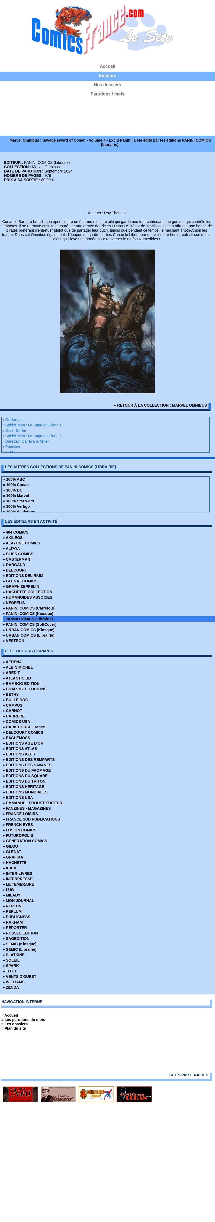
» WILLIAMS (14, 982)
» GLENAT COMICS (20, 581)
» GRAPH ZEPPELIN (21, 586)
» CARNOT (12, 711)
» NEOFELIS (14, 603)
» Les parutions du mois (23, 1019)
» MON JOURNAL (18, 900)
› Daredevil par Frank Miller (26, 441)
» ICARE (10, 868)
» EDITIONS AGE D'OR (23, 743)
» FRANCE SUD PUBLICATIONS (31, 819)
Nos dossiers (107, 84)
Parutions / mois (107, 94)
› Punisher (11, 447)
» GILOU (10, 846)
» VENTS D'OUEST (19, 976)
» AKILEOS (13, 537)
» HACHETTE (15, 862)
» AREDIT (11, 673)
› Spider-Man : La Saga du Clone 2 (32, 436)
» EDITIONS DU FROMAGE (27, 770)
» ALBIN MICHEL (18, 667)
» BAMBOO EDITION (21, 683)
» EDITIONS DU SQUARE (25, 776)
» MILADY (11, 895)
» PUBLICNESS (16, 917)
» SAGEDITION (16, 938)
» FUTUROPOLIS (18, 835)
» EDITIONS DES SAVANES (27, 765)
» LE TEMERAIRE (18, 884)
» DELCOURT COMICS (23, 732)
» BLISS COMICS (18, 554)
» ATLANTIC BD (17, 678)
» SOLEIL (11, 960)
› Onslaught (13, 419)
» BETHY (11, 694)
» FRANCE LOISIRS (20, 814)
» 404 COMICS (15, 532)
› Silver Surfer (14, 430)
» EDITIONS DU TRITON (24, 781)
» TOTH (9, 971)
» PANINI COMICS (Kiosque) (28, 613)
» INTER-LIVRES (17, 873)
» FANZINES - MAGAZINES (27, 808)
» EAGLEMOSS (16, 738)
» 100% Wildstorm (19, 512)
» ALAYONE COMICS (21, 543)
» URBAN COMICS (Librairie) (28, 635)
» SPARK (11, 965)
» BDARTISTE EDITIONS (25, 689)
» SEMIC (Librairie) (19, 949)
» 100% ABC (14, 479)
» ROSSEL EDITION (20, 933)
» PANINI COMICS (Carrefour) (29, 608)
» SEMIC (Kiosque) (19, 944)
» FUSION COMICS (19, 830)
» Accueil (9, 1015)
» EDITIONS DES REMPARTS (29, 759)
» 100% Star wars (18, 501)
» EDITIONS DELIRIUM (23, 575)
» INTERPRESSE (18, 879)
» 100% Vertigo (16, 506)
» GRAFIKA (13, 857)
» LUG (8, 890)
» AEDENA (12, 662)
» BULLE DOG (15, 700)
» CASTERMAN (16, 559)
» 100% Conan (16, 485)
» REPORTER (15, 928)
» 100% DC (13, 490)
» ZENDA (11, 987)
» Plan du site (13, 1028)
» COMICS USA (16, 721)
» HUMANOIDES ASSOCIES (27, 597)
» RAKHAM (13, 922)
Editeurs (107, 75)
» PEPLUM (12, 911)
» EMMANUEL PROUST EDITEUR (32, 803)
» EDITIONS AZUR (19, 754)
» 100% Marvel (16, 495)
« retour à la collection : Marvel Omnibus (160, 405)
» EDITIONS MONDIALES (25, 792)
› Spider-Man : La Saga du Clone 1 (32, 425)
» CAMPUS (12, 705)
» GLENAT (12, 852)
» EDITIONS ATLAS (20, 748)
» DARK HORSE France (24, 727)
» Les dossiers (14, 1024)
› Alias (8, 452)
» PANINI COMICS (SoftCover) (29, 624)
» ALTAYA (11, 548)
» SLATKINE (14, 955)
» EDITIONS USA (18, 797)
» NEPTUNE (13, 906)
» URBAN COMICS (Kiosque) (28, 630)
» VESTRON (13, 641)
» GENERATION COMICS (25, 841)
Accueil (107, 66)
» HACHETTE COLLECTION (27, 592)
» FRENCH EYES (18, 824)
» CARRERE (14, 716)
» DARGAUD (14, 565)
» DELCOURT (15, 570)
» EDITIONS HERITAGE (23, 786)
